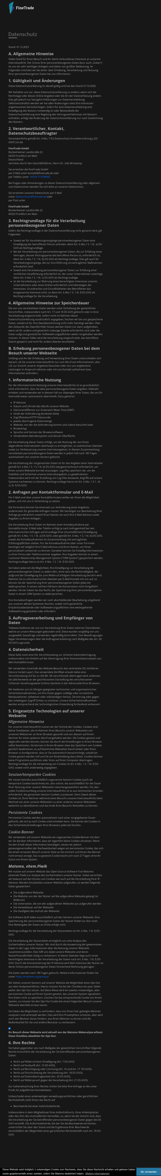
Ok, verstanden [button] (149, 1172)
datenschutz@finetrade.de (31, 196)
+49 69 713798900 (39, 177)
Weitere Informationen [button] (97, 1173)
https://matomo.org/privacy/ (32, 976)
